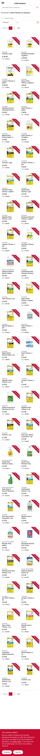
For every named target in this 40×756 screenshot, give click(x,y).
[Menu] (3, 3)
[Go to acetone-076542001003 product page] (10, 431)
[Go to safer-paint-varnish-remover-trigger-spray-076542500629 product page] (10, 486)
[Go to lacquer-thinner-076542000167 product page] (10, 78)
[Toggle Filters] (38, 22)
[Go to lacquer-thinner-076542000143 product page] (10, 241)
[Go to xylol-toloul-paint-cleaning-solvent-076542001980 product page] (10, 105)
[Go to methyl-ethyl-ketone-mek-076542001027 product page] (10, 350)
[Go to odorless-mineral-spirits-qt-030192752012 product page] (29, 567)
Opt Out (17, 752)
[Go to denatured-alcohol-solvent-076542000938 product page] (29, 214)
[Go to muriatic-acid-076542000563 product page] (29, 622)
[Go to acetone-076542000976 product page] (10, 159)
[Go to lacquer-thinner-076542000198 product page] (29, 595)
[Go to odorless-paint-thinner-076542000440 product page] (10, 186)
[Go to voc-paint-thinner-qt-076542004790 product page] (10, 595)
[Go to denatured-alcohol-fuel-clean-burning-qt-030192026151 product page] (29, 540)
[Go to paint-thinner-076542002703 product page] (29, 105)
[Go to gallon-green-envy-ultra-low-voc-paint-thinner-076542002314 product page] (10, 404)
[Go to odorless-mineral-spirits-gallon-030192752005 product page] (10, 268)
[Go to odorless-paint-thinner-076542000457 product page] (10, 377)
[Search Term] (20, 7)
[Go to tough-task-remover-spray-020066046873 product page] (10, 459)
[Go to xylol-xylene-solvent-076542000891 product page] (29, 186)
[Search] (37, 7)
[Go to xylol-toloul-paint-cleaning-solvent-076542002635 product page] (29, 268)
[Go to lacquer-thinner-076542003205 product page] (29, 159)
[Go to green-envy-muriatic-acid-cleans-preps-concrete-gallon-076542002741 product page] (29, 459)
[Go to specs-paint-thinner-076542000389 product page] (29, 295)
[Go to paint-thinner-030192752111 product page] (29, 323)
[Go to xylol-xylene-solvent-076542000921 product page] (29, 486)
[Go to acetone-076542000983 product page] (10, 50)
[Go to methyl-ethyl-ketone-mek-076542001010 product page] (10, 132)
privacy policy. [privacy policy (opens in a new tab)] (17, 741)
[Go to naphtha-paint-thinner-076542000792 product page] (29, 404)
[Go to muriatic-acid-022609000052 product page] (29, 513)
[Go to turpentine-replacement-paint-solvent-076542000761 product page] (10, 649)
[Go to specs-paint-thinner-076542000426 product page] (10, 622)
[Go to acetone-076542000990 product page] (29, 676)
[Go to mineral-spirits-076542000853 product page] (29, 649)
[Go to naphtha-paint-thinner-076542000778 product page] (10, 214)
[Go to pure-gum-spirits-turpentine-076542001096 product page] (29, 431)
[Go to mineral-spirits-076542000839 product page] (10, 323)
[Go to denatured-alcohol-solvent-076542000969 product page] (10, 567)
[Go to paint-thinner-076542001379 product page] (29, 132)
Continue (7, 752)
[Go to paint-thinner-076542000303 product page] (29, 350)
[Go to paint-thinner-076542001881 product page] (10, 295)
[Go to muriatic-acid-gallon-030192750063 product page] (10, 540)
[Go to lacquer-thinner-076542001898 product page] (29, 377)
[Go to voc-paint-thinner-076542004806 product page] (29, 241)
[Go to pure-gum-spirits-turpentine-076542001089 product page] (10, 513)
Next (18, 28)
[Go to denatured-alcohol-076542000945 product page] (29, 50)
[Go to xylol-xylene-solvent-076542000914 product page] (10, 676)
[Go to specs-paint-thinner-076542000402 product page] (29, 78)
